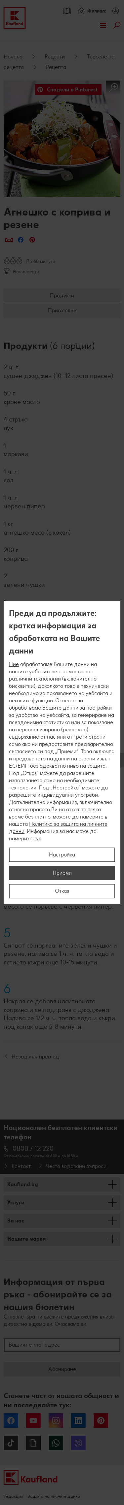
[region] (62, 752)
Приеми (62, 873)
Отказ (62, 891)
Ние (14, 664)
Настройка (62, 855)
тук (37, 838)
